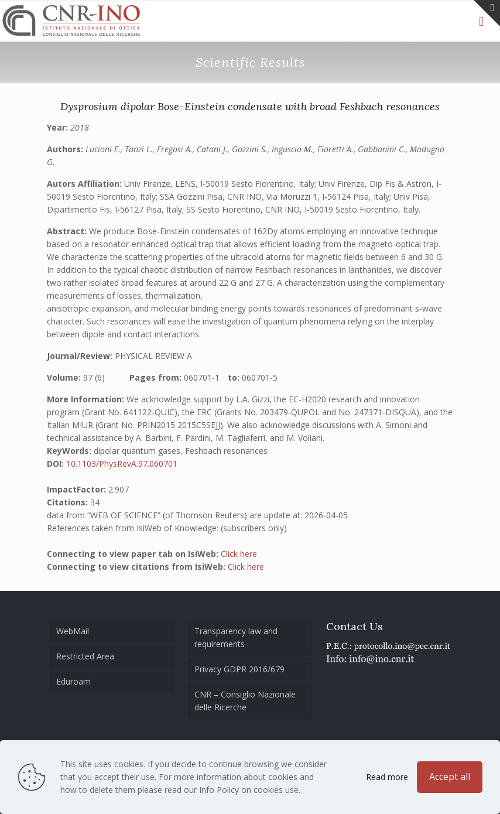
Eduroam (73, 681)
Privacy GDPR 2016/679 (239, 669)
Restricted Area (85, 656)
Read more (387, 776)
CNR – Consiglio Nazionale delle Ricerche (245, 701)
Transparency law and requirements (236, 637)
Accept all (449, 776)
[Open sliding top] (487, 13)
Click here (239, 553)
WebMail (72, 631)
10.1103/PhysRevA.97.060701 (121, 463)
